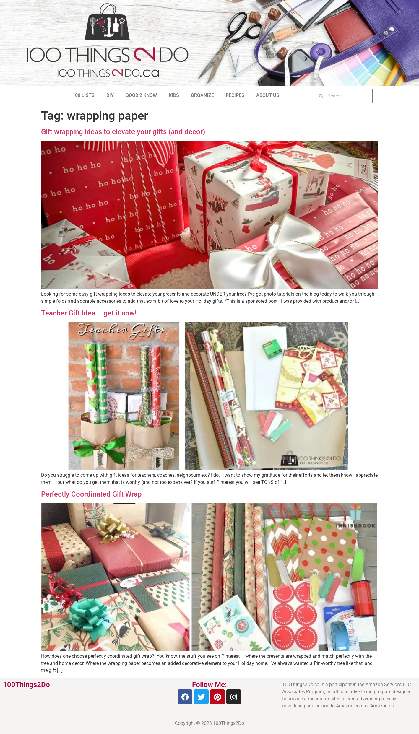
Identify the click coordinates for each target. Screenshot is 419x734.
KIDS (174, 95)
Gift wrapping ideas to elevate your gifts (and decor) (123, 132)
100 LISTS (83, 95)
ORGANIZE (202, 95)
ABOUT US (267, 95)
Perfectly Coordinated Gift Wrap (91, 494)
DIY (110, 95)
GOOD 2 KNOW (141, 95)
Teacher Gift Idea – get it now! (89, 313)
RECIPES (235, 95)
